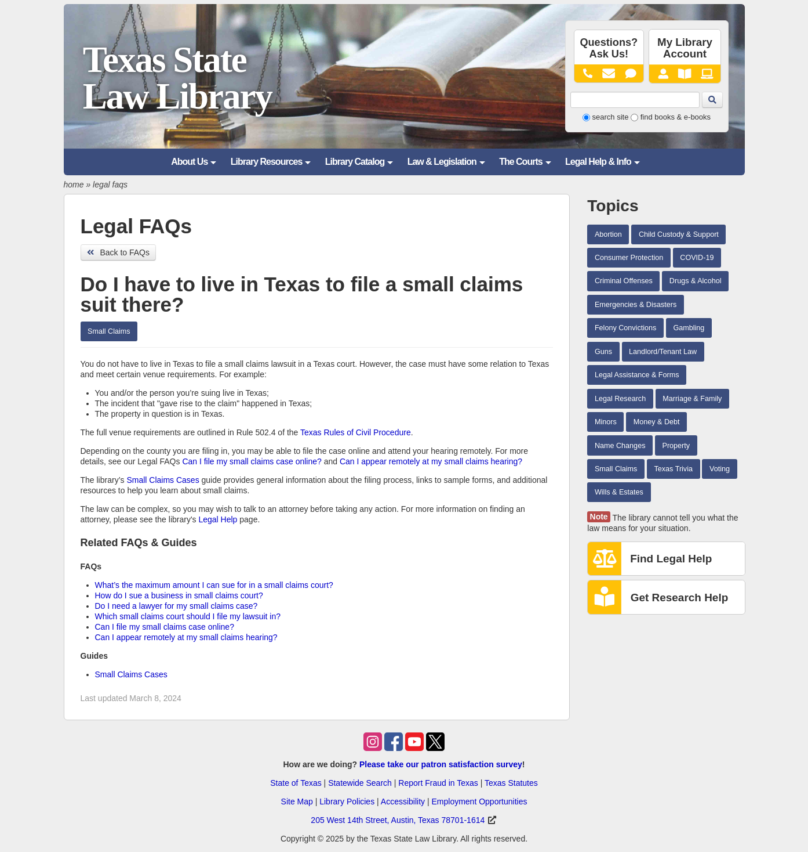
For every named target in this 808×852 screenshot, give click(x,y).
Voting (719, 469)
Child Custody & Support (679, 234)
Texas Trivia (673, 469)
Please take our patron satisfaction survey (440, 764)
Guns (603, 352)
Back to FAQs (118, 252)
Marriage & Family (692, 399)
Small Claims (109, 331)
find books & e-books (675, 117)
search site (610, 117)
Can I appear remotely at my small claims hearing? (431, 461)
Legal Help (217, 519)
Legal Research (620, 399)
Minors (606, 422)
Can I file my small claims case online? (251, 461)
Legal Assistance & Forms (637, 375)
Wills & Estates (619, 492)
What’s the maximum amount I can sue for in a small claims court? (215, 585)
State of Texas (295, 783)
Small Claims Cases (162, 480)
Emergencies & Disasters (635, 305)
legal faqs (110, 184)
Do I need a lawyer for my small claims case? (176, 606)
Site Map (297, 801)
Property (676, 446)
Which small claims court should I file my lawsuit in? (188, 616)
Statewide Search (360, 783)
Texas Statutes (511, 783)
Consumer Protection (629, 258)
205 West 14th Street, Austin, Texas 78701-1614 (398, 820)
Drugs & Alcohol (695, 281)
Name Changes (620, 446)
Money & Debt (657, 422)
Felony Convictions (625, 328)
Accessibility (403, 801)
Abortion (608, 234)
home (74, 184)
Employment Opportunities (479, 801)
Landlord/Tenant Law (663, 352)
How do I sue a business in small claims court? (179, 595)
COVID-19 (697, 258)
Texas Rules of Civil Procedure (355, 432)
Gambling (688, 328)
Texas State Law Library (177, 78)
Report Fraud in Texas (438, 783)
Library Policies (346, 801)
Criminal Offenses (624, 281)
